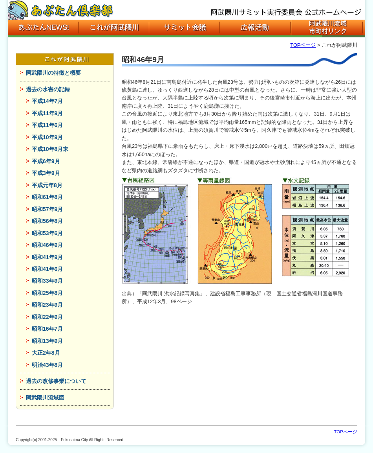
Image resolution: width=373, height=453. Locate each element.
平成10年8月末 (50, 149)
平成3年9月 (46, 173)
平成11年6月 (47, 125)
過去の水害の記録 (48, 89)
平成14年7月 (47, 101)
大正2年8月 (46, 353)
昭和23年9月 (47, 305)
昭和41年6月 (47, 269)
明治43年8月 (47, 365)
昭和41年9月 (47, 257)
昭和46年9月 (47, 245)
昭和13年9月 (47, 341)
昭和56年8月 (47, 221)
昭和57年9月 (47, 209)
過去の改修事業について (56, 381)
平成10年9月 (47, 137)
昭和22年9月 (47, 317)
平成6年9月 (46, 161)
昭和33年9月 (47, 281)
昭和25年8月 (47, 293)
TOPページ (303, 45)
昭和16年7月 (47, 329)
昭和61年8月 (47, 197)
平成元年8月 (47, 185)
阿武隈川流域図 (45, 397)
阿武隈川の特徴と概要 (53, 73)
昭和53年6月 (47, 233)
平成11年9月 (47, 113)
